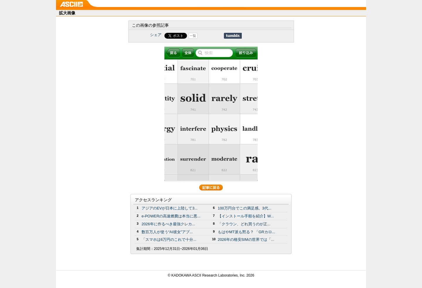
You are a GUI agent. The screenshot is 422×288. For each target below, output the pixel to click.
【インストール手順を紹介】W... (246, 216)
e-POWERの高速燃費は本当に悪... (171, 216)
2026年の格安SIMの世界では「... (246, 239)
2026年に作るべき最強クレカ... (168, 224)
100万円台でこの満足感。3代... (244, 208)
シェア (155, 35)
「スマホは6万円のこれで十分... (169, 239)
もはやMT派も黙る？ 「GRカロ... (246, 232)
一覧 (193, 36)
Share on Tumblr (233, 36)
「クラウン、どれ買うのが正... (244, 224)
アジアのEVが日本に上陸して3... (170, 208)
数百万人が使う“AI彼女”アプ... (167, 232)
